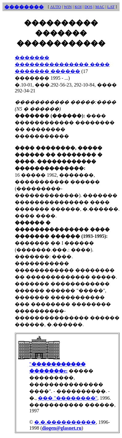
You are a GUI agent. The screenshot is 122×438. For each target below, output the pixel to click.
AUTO (55, 6)
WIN (68, 6)
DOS (88, 6)
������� (32, 57)
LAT (111, 6)
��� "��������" (67, 398)
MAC (99, 6)
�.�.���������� (65, 422)
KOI (78, 6)
